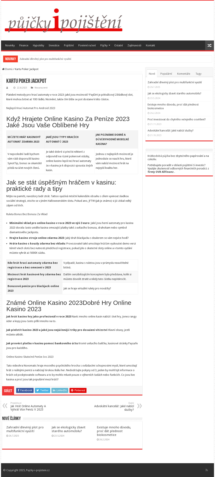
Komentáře (183, 73)
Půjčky (104, 45)
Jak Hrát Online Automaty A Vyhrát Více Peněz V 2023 (32, 406)
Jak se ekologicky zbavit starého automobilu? (68, 429)
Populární (166, 73)
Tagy (198, 73)
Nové (152, 73)
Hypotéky (38, 45)
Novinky (10, 45)
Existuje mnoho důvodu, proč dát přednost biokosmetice (114, 431)
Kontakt (150, 45)
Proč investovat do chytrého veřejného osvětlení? (177, 119)
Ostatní (118, 45)
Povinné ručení (87, 45)
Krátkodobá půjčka (159, 155)
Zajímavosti (134, 45)
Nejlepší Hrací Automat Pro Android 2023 (30, 108)
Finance (23, 45)
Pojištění (69, 45)
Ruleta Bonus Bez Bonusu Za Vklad (26, 214)
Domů (7, 69)
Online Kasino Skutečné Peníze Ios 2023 (30, 356)
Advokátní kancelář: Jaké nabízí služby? (112, 406)
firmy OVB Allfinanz (161, 171)
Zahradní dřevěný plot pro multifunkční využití (45, 58)
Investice (54, 45)
